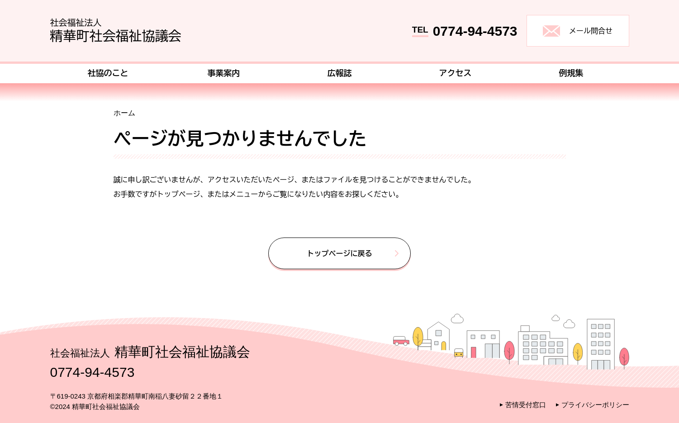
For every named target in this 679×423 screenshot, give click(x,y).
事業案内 (224, 73)
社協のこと (108, 73)
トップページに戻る (339, 253)
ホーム (124, 113)
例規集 (571, 73)
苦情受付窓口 (525, 405)
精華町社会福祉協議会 (115, 29)
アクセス (455, 73)
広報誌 (340, 73)
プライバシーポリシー (595, 405)
